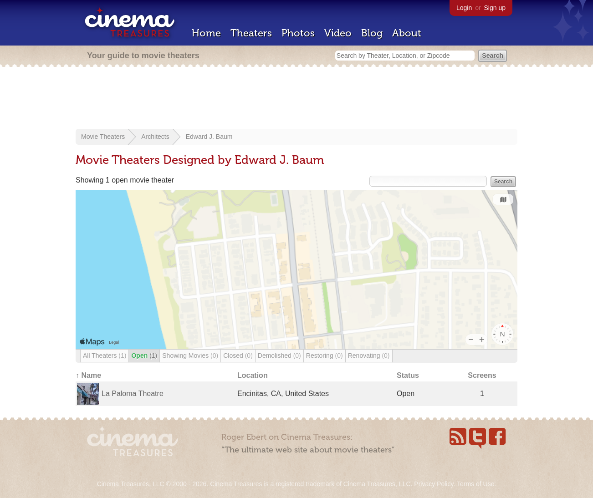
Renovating (369, 355)
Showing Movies (190, 355)
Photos (298, 33)
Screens (482, 375)
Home (206, 33)
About (406, 33)
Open (144, 355)
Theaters (251, 33)
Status (408, 375)
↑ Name (88, 375)
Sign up (495, 7)
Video (338, 33)
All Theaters (104, 355)
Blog (372, 33)
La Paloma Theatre (133, 393)
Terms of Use (475, 484)
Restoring (324, 355)
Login (464, 7)
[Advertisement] (296, 98)
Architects (155, 136)
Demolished (279, 355)
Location (252, 375)
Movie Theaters (103, 136)
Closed (238, 355)
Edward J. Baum (209, 136)
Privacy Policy (433, 484)
